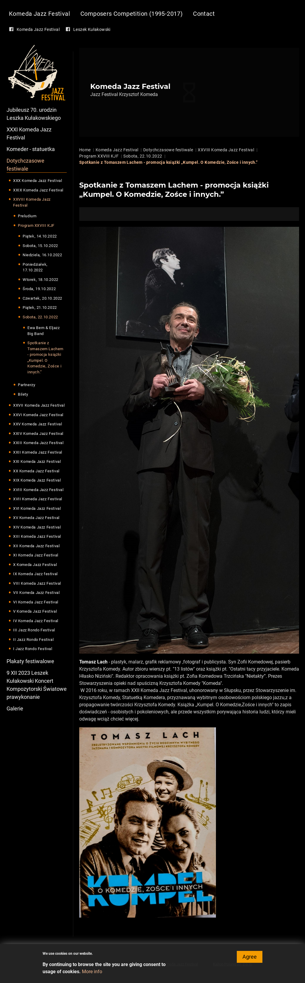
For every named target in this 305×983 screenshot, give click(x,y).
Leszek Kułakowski (92, 29)
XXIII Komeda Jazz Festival (38, 443)
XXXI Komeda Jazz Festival (29, 133)
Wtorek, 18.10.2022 (40, 279)
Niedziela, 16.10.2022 (42, 255)
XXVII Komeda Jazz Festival (39, 405)
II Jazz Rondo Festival (33, 639)
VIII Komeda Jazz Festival (37, 583)
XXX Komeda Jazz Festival (37, 180)
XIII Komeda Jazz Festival (37, 536)
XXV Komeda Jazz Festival (37, 424)
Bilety (23, 394)
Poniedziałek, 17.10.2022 (35, 267)
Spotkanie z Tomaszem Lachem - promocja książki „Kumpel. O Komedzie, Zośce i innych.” (45, 357)
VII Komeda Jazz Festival (36, 592)
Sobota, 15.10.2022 (40, 245)
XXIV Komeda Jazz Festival (38, 433)
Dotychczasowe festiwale (25, 165)
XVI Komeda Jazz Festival (37, 508)
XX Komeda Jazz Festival (36, 471)
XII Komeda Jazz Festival (36, 546)
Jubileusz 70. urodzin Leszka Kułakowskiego (34, 114)
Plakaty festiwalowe (30, 661)
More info (92, 973)
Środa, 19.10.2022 (39, 289)
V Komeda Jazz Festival (35, 611)
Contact (204, 13)
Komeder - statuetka (31, 149)
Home (85, 149)
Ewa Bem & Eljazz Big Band (43, 330)
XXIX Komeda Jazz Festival (38, 190)
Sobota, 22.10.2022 (40, 317)
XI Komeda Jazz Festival (35, 555)
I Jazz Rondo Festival (32, 649)
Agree (249, 959)
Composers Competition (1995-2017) (131, 13)
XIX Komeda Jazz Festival (37, 480)
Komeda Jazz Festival (39, 13)
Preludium (27, 216)
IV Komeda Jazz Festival (35, 621)
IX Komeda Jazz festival (35, 574)
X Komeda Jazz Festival (35, 564)
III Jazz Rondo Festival (34, 630)
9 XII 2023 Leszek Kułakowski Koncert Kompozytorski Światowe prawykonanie (37, 685)
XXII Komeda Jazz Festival (37, 452)
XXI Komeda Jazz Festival (37, 461)
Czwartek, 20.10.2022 (42, 298)
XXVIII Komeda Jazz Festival (32, 202)
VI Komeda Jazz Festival (35, 602)
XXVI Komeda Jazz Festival (38, 415)
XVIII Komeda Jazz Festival (38, 489)
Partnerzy (26, 385)
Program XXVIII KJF (36, 225)
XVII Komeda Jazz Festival (37, 499)
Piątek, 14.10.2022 (40, 236)
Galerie (15, 708)
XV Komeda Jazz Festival (36, 517)
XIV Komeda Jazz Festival (37, 527)
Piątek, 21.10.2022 (40, 307)
